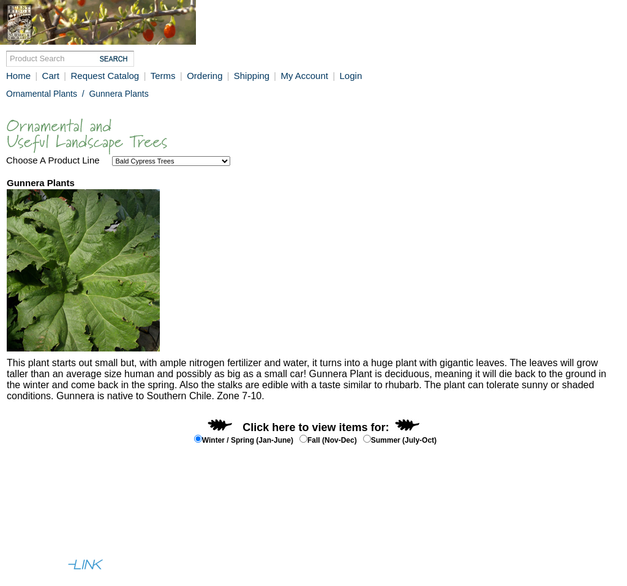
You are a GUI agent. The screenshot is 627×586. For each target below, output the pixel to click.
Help (63, 519)
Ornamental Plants (41, 94)
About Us (27, 519)
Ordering (206, 75)
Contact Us (102, 519)
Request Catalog (104, 75)
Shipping (253, 75)
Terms (163, 75)
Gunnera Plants (118, 94)
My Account (304, 75)
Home (18, 75)
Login (351, 75)
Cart (50, 75)
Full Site (24, 541)
